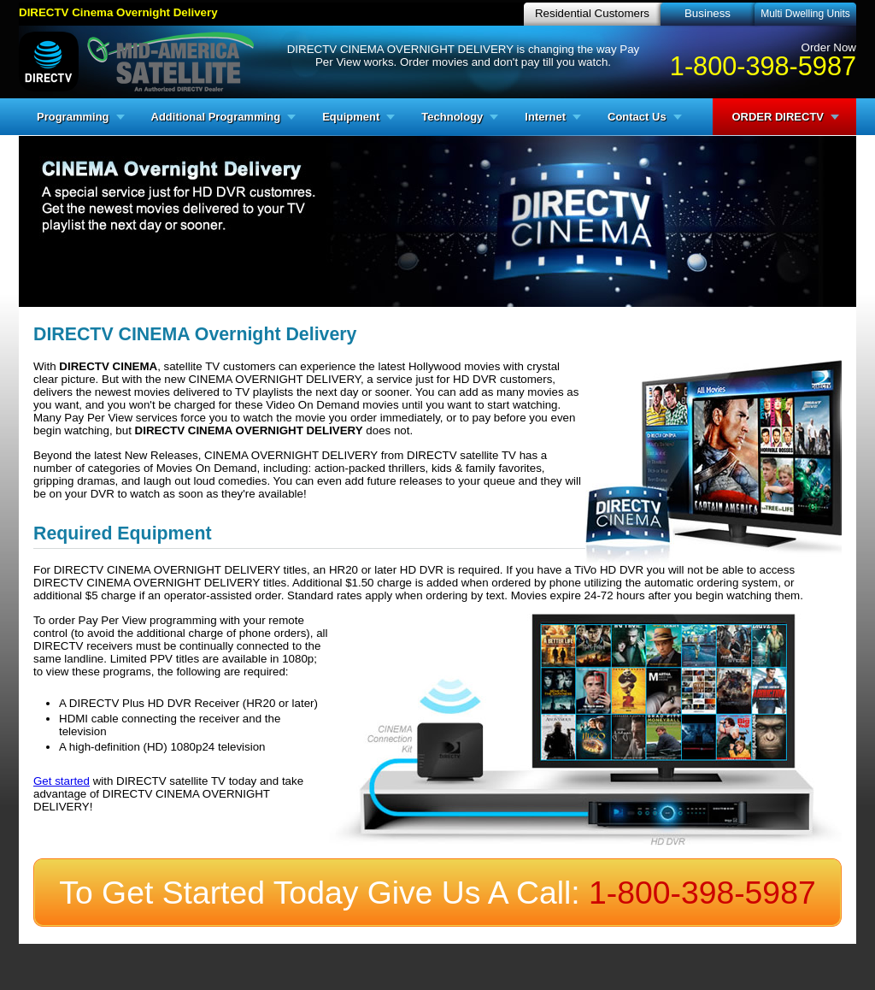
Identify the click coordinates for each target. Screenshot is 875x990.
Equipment (350, 116)
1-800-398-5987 (763, 65)
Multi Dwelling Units (805, 14)
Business (707, 13)
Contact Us (637, 116)
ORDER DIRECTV (777, 116)
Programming (73, 116)
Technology (452, 116)
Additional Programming (216, 116)
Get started (61, 781)
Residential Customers (592, 13)
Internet (545, 116)
